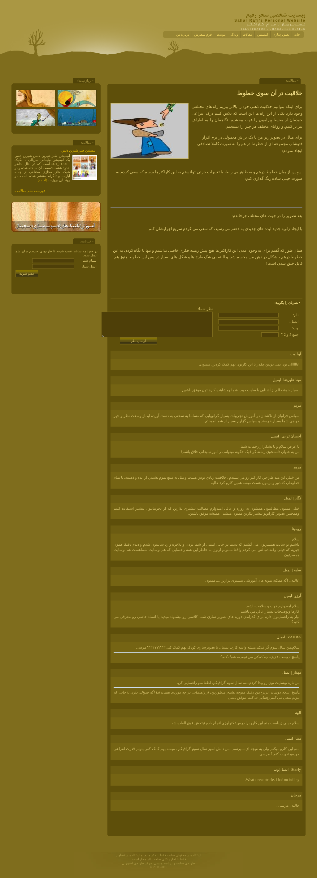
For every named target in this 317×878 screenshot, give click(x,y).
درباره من (183, 34)
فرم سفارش (203, 34)
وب (293, 354)
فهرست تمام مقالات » (30, 191)
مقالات (247, 34)
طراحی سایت (185, 863)
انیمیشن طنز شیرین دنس (78, 150)
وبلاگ (234, 34)
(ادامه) (42, 180)
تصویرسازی (281, 34)
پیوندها (221, 34)
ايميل (277, 380)
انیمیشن (262, 34)
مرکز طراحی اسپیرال (137, 863)
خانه (297, 34)
